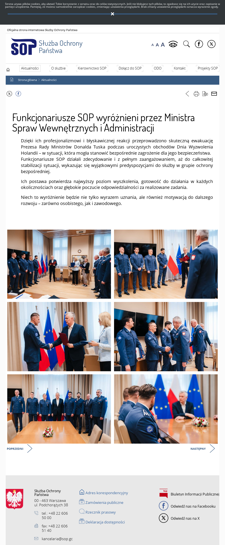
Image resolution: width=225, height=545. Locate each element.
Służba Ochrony (44, 44)
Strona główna (27, 80)
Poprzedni (15, 449)
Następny (198, 449)
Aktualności (48, 80)
